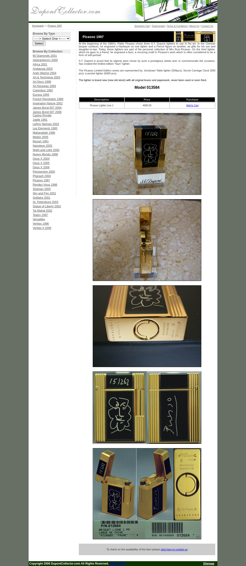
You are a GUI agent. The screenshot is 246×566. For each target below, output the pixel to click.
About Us (194, 26)
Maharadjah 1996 (44, 132)
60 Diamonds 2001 (45, 55)
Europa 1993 (41, 94)
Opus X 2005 (41, 163)
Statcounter (118, 563)
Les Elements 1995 (45, 128)
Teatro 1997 (40, 215)
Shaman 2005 (42, 189)
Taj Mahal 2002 (42, 210)
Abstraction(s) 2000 (45, 60)
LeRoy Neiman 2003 (46, 124)
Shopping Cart (142, 26)
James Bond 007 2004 (47, 107)
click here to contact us (174, 549)
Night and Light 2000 (46, 150)
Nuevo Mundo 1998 (45, 154)
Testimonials (158, 26)
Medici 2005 (40, 137)
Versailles (39, 219)
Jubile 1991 (40, 119)
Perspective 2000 (44, 171)
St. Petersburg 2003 (45, 202)
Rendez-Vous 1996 (45, 184)
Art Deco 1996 (42, 81)
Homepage (38, 26)
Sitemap (208, 563)
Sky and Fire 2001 (44, 193)
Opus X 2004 (41, 158)
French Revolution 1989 (48, 99)
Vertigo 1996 (41, 223)
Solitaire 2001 (41, 197)
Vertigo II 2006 (42, 228)
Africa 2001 (40, 64)
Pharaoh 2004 (42, 176)
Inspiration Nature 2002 (48, 103)
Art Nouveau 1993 (44, 86)
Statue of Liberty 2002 (47, 206)
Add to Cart (192, 105)
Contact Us (207, 26)
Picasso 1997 (55, 26)
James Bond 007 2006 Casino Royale (47, 113)
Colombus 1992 (43, 90)
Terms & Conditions (177, 26)
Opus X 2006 (41, 167)
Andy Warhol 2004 (44, 73)
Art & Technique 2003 (46, 77)
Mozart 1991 (41, 141)
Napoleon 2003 (42, 145)
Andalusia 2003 (43, 68)
